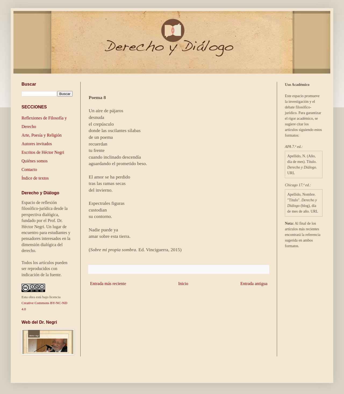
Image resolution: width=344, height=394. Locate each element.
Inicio (183, 283)
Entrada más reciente (108, 283)
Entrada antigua (253, 283)
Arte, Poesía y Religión (42, 135)
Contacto (29, 169)
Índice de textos (35, 178)
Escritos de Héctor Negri (43, 152)
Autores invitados (37, 143)
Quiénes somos (35, 161)
